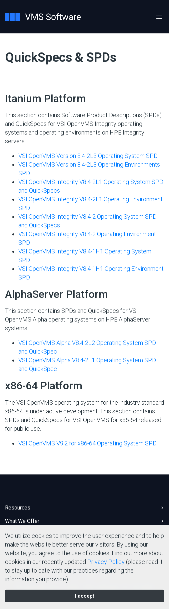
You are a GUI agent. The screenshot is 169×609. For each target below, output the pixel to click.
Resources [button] (17, 507)
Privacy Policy (106, 561)
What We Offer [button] (22, 521)
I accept (84, 596)
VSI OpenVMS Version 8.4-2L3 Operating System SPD (88, 155)
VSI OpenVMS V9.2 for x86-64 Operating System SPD (87, 443)
